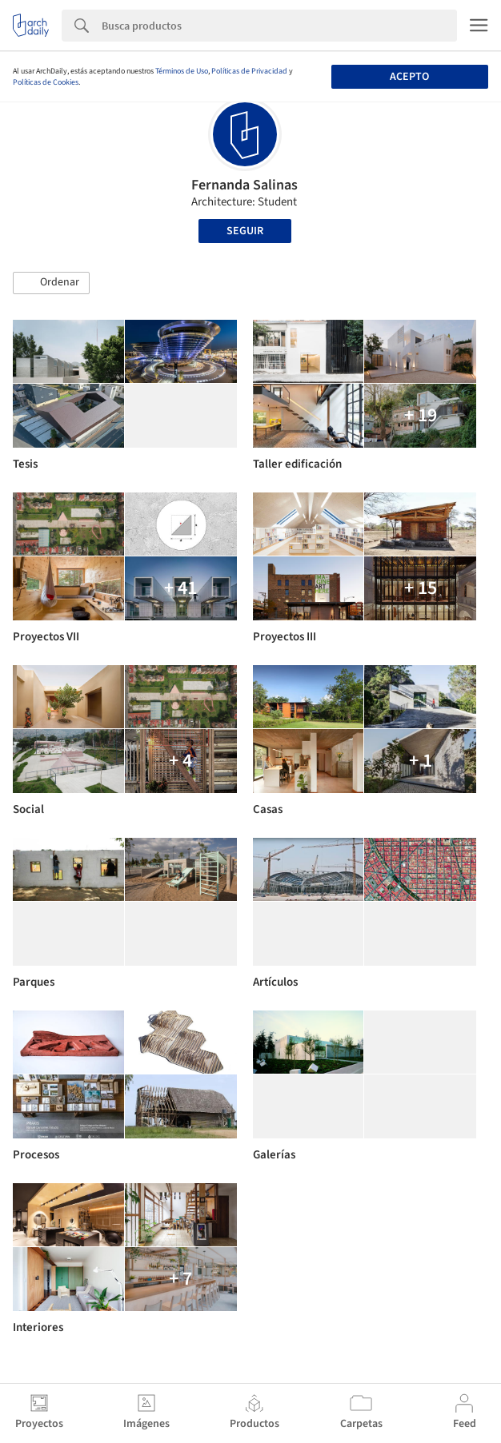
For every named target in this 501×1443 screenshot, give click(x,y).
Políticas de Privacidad (249, 71)
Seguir (244, 231)
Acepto (409, 77)
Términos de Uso (181, 71)
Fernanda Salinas (244, 185)
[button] (51, 283)
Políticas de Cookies (45, 82)
